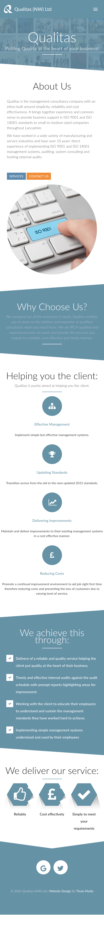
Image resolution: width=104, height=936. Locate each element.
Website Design (60, 891)
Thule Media (84, 891)
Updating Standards (52, 472)
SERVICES (16, 176)
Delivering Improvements (52, 520)
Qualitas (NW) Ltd (27, 9)
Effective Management (52, 424)
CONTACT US (39, 176)
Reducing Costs (52, 573)
